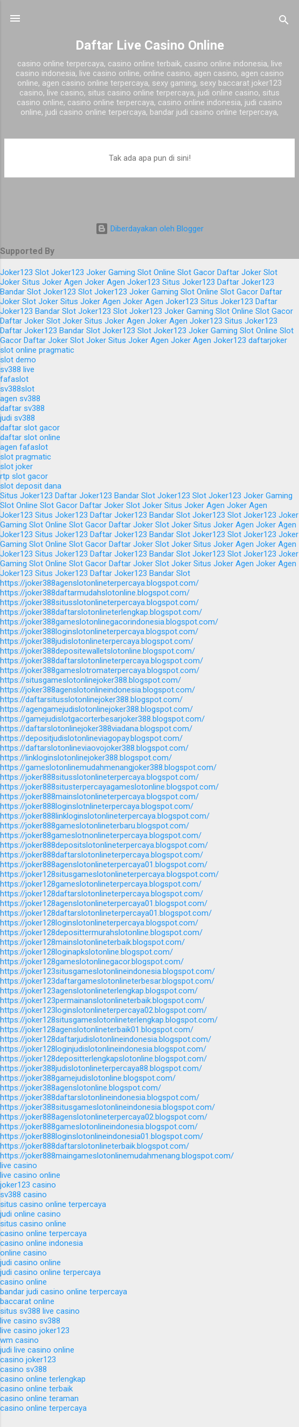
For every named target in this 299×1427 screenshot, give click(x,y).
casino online (23, 1282)
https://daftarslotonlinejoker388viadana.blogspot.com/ (96, 728)
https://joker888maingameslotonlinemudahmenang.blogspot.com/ (117, 1156)
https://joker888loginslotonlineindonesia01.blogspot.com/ (101, 1136)
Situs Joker (42, 282)
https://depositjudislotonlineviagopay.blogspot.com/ (91, 738)
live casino (18, 1165)
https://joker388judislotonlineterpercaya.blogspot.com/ (96, 641)
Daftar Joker (239, 272)
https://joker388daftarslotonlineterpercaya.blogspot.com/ (101, 661)
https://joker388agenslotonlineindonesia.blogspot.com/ (97, 690)
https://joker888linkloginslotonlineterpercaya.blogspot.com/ (105, 816)
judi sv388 (17, 418)
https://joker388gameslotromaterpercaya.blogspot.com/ (99, 670)
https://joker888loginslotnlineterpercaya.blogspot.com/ (96, 806)
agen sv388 (20, 398)
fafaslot (14, 379)
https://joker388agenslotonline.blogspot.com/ (80, 1088)
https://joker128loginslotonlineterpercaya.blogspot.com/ (99, 923)
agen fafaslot (24, 447)
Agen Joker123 (133, 282)
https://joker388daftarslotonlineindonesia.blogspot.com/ (99, 1097)
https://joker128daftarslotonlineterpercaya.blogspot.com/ (101, 893)
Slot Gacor (196, 272)
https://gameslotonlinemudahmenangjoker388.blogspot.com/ (108, 767)
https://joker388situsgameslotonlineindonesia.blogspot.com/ (107, 1107)
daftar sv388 (22, 408)
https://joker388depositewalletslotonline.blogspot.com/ (97, 651)
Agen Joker (84, 282)
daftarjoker (267, 340)
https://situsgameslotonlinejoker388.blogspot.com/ (90, 680)
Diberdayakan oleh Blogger (149, 229)
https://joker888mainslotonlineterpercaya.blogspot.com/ (99, 796)
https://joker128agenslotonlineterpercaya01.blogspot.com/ (103, 903)
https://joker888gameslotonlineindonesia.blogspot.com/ (99, 1126)
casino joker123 (28, 1359)
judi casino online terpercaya (50, 1272)
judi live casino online (37, 1350)
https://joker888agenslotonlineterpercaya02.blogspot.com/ (103, 1117)
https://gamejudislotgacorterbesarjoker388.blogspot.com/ (102, 719)
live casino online (30, 1175)
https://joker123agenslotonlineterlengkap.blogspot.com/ (99, 991)
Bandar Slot (20, 292)
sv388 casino (23, 1194)
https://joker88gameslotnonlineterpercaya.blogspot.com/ (100, 835)
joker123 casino (28, 1185)
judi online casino (30, 1214)
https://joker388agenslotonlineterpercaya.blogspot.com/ (99, 583)
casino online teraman (39, 1398)
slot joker (16, 466)
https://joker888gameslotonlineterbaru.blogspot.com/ (94, 826)
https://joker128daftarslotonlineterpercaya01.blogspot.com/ (106, 913)
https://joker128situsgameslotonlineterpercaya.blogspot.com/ (109, 874)
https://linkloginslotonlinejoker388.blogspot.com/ (86, 758)
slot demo (18, 360)
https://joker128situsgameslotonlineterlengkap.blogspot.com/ (109, 1020)
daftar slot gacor (30, 428)
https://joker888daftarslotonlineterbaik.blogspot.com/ (94, 1146)
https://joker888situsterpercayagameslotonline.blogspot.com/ (109, 787)
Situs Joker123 (188, 282)
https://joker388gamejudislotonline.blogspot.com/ (88, 1078)
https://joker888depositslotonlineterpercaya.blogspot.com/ (104, 845)
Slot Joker (40, 301)
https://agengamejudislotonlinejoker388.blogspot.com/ (96, 709)
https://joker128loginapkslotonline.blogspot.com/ (86, 952)
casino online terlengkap (43, 1379)
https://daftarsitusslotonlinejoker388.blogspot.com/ (91, 699)
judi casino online (30, 1262)
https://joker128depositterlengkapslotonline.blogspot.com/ (103, 1059)
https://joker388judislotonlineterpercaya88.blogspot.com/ (101, 1068)
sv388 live (17, 369)
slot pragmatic (25, 457)
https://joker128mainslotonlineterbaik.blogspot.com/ (92, 942)
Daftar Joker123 (245, 282)
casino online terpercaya (43, 1233)
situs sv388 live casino (40, 1311)
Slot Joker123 (59, 272)
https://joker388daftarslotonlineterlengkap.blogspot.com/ (101, 612)
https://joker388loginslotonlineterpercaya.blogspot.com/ (99, 631)
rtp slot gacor (24, 476)
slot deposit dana (30, 486)
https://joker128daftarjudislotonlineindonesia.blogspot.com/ (105, 1039)
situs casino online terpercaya (53, 1204)
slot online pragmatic (37, 350)
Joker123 (16, 272)
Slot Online (156, 272)
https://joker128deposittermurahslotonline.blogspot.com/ (101, 932)
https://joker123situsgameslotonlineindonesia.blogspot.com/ (107, 971)
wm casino (19, 1340)
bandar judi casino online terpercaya (63, 1291)
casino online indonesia (41, 1243)
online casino (23, 1253)
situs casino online (33, 1224)
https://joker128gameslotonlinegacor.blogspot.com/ (92, 961)
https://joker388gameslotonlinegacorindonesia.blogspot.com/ (109, 622)
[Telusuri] (283, 21)
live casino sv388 (30, 1321)
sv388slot (17, 389)
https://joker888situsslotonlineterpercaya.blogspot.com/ (99, 777)
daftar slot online (30, 437)
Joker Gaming (110, 272)
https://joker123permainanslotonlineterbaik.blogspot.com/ (102, 1000)
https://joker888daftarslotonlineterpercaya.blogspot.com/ (101, 855)
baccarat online (27, 1301)
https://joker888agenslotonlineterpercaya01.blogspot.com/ (103, 864)
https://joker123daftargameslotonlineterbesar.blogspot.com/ (107, 981)
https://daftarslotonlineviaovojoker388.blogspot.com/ (94, 748)
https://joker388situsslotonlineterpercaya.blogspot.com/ (99, 602)
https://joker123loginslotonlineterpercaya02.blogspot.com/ (103, 1010)
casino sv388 (23, 1369)
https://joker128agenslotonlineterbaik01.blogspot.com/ (96, 1029)
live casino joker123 (34, 1330)
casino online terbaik (36, 1389)
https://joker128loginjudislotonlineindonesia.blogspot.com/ (103, 1049)
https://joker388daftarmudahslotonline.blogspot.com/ (95, 593)
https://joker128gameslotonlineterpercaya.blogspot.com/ (100, 884)
